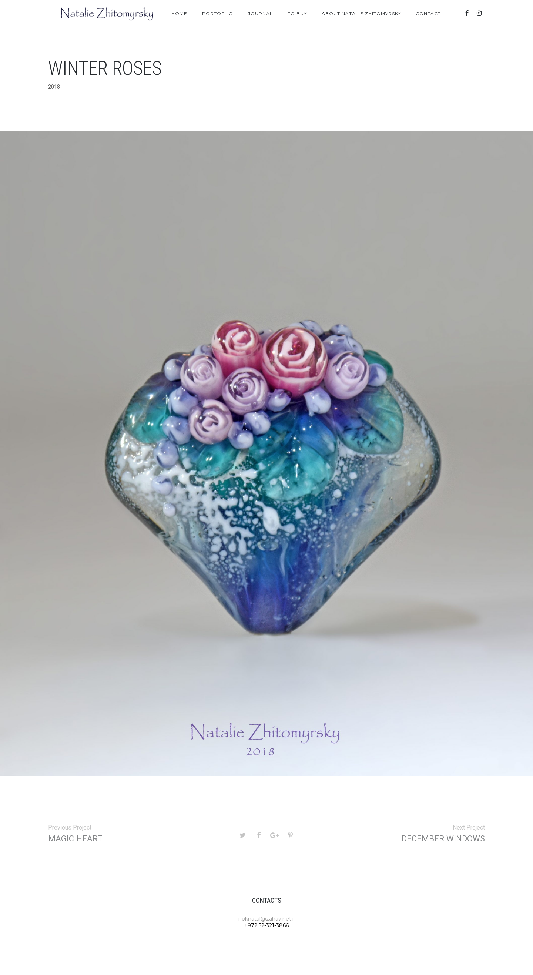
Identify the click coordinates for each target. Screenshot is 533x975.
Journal (260, 13)
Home (179, 13)
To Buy (297, 13)
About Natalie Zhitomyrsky (361, 13)
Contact (428, 13)
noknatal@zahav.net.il (266, 918)
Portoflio (217, 13)
